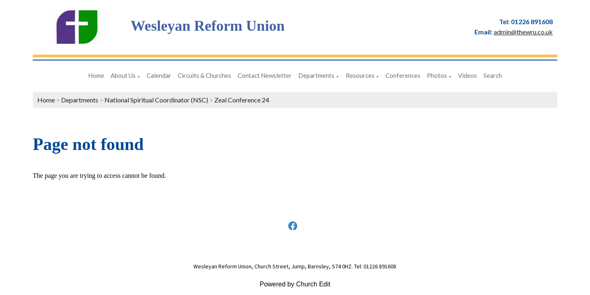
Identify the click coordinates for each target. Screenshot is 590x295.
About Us (123, 75)
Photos (437, 75)
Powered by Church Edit (295, 284)
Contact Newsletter (265, 75)
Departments (316, 75)
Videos (467, 75)
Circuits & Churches (204, 75)
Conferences (403, 75)
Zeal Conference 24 (241, 100)
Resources (360, 75)
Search (492, 75)
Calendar (159, 75)
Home (96, 75)
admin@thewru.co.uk (523, 32)
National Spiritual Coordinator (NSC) (156, 100)
